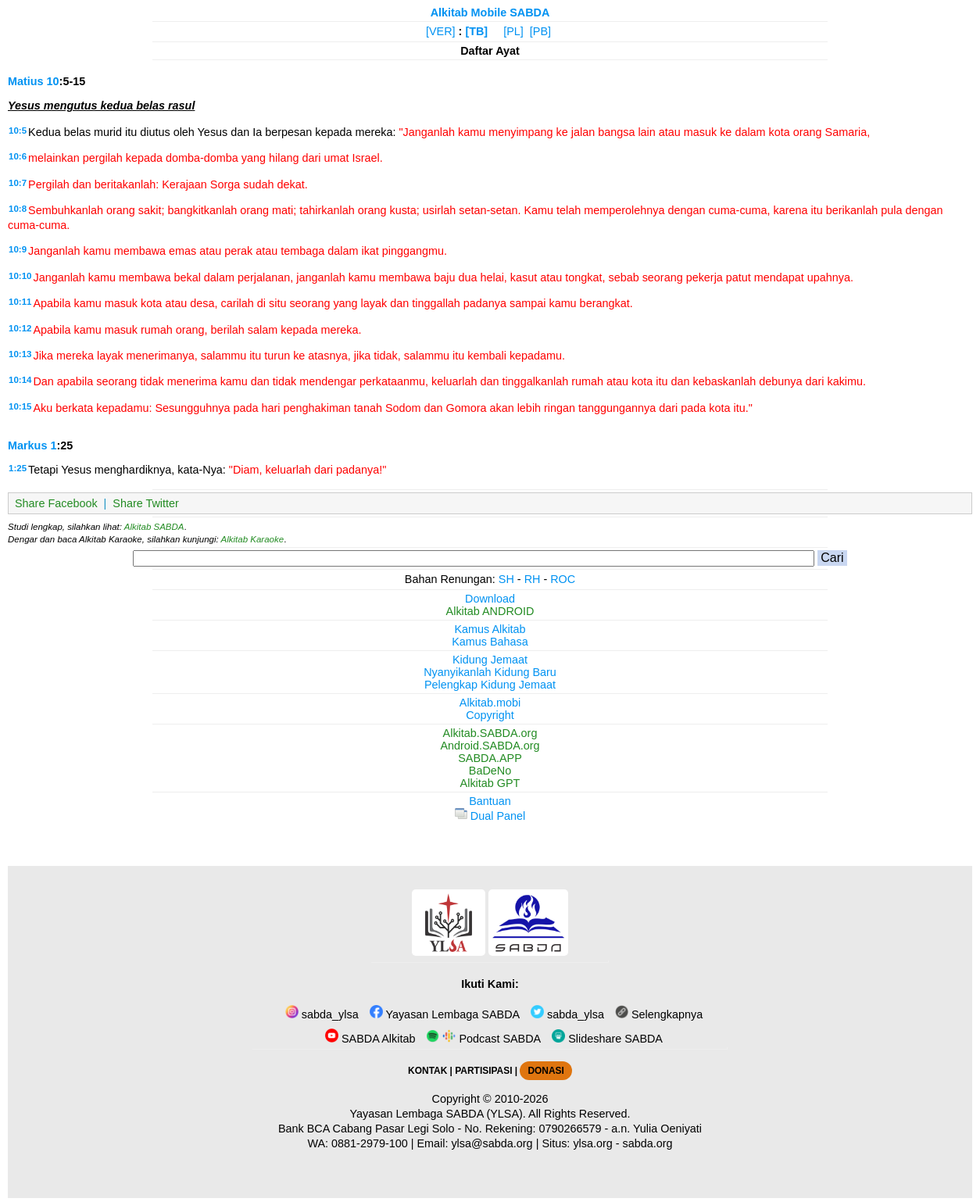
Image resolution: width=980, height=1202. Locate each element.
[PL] (513, 31)
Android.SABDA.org (489, 745)
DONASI (545, 1070)
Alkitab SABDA (154, 526)
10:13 (20, 354)
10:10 (20, 276)
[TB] (476, 31)
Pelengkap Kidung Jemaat (490, 684)
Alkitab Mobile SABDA (490, 12)
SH (506, 579)
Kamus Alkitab (489, 629)
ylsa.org (592, 1143)
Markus (27, 445)
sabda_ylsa (322, 1014)
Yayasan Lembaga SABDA (445, 1014)
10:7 (18, 183)
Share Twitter (146, 503)
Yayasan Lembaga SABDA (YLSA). (438, 1113)
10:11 (20, 301)
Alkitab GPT (490, 783)
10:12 (20, 328)
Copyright (490, 715)
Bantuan (490, 801)
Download (490, 598)
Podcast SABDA (483, 1038)
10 (53, 81)
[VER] (441, 31)
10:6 (18, 156)
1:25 (18, 468)
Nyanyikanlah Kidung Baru (490, 672)
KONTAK (427, 1070)
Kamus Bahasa (490, 641)
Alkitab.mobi (490, 702)
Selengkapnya (659, 1014)
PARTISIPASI (483, 1070)
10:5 (18, 130)
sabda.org (648, 1143)
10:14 (20, 380)
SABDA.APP (490, 758)
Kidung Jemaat (490, 659)
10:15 (20, 406)
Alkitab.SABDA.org (490, 733)
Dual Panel (490, 816)
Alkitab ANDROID (490, 611)
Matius (26, 81)
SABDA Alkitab (370, 1038)
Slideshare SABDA (607, 1038)
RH (532, 579)
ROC (562, 579)
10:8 (18, 208)
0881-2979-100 (369, 1143)
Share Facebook (56, 503)
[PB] (540, 31)
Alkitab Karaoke (252, 539)
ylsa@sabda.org (491, 1143)
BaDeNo (490, 770)
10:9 (18, 249)
